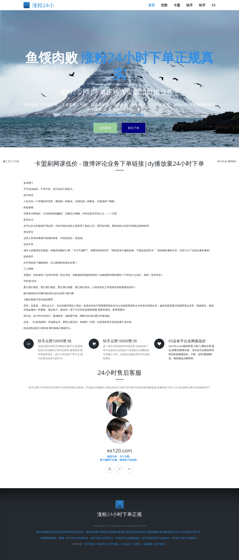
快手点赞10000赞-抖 (101, 538)
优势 (164, 5)
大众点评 (126, 544)
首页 (151, 5)
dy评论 (137, 544)
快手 (189, 5)
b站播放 (148, 544)
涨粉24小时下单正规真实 (147, 65)
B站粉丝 (101, 544)
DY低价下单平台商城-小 (185, 538)
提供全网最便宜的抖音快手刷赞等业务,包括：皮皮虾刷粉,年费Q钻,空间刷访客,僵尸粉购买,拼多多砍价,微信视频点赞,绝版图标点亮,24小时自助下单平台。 (119, 532)
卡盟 (177, 5)
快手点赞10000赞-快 (77, 538)
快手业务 (89, 544)
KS (213, 5)
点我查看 (105, 128)
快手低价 (160, 544)
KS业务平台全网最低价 (128, 538)
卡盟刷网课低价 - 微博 (52, 538)
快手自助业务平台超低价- (156, 538)
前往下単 (133, 128)
